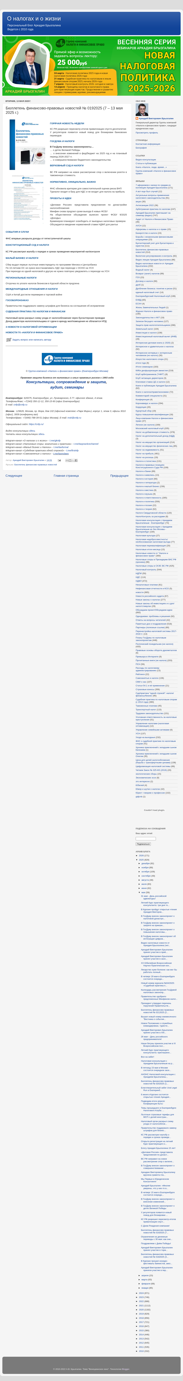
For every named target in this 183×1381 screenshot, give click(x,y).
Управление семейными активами (152, 730)
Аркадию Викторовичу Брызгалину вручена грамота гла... (158, 1173)
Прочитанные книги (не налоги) (151, 660)
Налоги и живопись (145, 475)
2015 (141, 1330)
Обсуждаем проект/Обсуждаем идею (154, 610)
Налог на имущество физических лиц (154, 446)
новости (140, 592)
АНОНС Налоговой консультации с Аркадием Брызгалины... (158, 1075)
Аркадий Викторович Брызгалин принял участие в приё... (157, 950)
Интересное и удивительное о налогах (155, 346)
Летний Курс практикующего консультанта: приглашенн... (156, 1051)
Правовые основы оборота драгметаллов (156, 650)
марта (145, 1279)
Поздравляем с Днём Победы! (156, 1243)
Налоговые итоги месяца (148, 549)
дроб (138, 285)
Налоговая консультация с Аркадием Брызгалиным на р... (157, 1062)
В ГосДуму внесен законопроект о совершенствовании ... (158, 1166)
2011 (141, 1347)
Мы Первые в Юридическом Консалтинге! (155, 1180)
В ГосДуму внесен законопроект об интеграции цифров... (158, 937)
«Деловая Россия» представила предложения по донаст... (157, 1153)
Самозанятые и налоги (147, 678)
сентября (146, 876)
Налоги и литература (146, 482)
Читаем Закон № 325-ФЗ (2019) (151, 770)
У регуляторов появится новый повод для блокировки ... (156, 1213)
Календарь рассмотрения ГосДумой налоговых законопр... (159, 991)
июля (144, 884)
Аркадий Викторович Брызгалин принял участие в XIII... (157, 1031)
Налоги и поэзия (144, 505)
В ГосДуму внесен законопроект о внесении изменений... (158, 1200)
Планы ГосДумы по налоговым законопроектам (151, 639)
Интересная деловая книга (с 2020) (153, 343)
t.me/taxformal (60, 447)
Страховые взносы (145, 689)
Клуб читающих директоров (149, 378)
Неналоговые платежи (147, 585)
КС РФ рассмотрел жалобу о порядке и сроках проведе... (156, 1136)
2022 (141, 1301)
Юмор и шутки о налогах (148, 789)
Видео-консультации (146, 159)
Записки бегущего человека (149, 321)
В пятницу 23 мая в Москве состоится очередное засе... (156, 1069)
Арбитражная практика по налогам (153, 209)
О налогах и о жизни (34, 18)
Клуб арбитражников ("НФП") (150, 374)
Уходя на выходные (145, 737)
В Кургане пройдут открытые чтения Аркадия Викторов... (159, 910)
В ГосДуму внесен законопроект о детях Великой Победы (158, 1207)
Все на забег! (147, 1057)
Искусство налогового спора (150, 359)
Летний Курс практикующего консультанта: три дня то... (155, 903)
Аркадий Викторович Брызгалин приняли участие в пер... (157, 1268)
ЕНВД (139, 300)
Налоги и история (144, 479)
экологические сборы (146, 774)
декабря (146, 863)
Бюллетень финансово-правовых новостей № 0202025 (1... (157, 1082)
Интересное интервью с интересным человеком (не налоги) (154, 354)
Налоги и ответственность (149, 498)
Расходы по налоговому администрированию (147, 669)
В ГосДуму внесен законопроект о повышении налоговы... (158, 930)
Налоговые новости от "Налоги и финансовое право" (152, 554)
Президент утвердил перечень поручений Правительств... (156, 1004)
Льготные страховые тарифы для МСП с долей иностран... (157, 1115)
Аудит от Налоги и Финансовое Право (154, 219)
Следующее (14, 475)
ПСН (138, 664)
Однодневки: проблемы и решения (153, 616)
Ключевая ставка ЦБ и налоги (150, 382)
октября (146, 871)
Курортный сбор (144, 411)
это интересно (143, 781)
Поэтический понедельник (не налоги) (154, 644)
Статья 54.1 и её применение (150, 685)
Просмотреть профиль (147, 132)
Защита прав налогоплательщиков (153, 325)
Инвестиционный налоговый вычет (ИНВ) (156, 336)
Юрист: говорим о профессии (150, 793)
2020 (141, 1309)
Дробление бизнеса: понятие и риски (154, 288)
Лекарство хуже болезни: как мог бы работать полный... (159, 970)
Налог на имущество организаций (152, 442)
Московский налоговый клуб (150, 428)
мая (144, 892)
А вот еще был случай (147, 191)
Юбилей (140, 785)
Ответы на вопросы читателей (151, 620)
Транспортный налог (146, 709)
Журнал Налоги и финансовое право (154, 311)
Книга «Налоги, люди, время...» (151, 167)
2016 (141, 1326)
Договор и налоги (144, 281)
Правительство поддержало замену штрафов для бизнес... (158, 1129)
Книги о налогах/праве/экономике (152, 392)
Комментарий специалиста (149, 396)
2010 (141, 1351)
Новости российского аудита (150, 596)
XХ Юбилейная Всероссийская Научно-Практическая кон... (156, 964)
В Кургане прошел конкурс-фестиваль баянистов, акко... (156, 1262)
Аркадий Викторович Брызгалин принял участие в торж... (157, 1248)
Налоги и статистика (146, 461)
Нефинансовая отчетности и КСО (152, 588)
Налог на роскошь (144, 457)
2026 (141, 855)
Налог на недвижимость (147, 450)
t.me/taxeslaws (61, 453)
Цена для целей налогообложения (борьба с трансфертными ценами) (153, 761)
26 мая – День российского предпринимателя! (154, 1037)
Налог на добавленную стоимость (152, 432)
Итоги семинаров (144, 367)
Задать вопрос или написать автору (28, 339)
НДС (138, 577)
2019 (141, 1314)
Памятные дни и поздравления (151, 624)
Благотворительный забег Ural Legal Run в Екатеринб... (159, 1089)
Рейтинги (140, 674)
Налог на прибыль (145, 453)
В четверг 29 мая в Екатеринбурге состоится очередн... (158, 977)
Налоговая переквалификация (151, 545)
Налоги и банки (143, 471)
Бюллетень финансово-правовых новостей (35, 464)
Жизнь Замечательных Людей (150, 307)
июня (144, 888)
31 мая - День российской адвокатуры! (153, 897)
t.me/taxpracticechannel (86, 444)
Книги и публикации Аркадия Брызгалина (156, 385)
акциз (138, 201)
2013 (141, 1338)
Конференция (142, 399)
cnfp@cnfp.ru (20, 404)
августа (145, 880)
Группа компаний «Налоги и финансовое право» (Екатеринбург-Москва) (68, 371)
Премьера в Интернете (147, 656)
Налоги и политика (145, 501)
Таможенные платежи (146, 706)
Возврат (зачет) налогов (147, 273)
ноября (145, 867)
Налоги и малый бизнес (147, 486)
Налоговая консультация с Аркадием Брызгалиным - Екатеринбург (154, 521)
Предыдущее (119, 475)
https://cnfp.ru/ (36, 424)
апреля (145, 1275)
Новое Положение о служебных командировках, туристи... (156, 1024)
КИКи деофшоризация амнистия (152, 370)
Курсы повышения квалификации (152, 414)
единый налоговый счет (147, 292)
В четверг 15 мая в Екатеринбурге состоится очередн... (158, 1193)
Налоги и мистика (144, 490)
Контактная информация (148, 144)
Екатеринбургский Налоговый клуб (153, 296)
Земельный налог (144, 329)
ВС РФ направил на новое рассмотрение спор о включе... (157, 1160)
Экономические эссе (146, 777)
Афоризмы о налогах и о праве (151, 229)
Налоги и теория (144, 509)
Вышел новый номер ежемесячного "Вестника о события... (158, 1017)
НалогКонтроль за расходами (150, 516)
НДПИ (139, 573)
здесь (32, 431)
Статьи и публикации (146, 163)
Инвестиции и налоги (146, 332)
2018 (141, 1318)
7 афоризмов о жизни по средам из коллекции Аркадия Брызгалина (153, 186)
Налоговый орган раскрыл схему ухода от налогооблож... (157, 1122)
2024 (141, 1293)
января (145, 1288)
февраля (146, 1283)
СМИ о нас (141, 682)
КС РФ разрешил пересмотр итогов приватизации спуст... (158, 1220)
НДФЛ (139, 581)
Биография (141, 148)
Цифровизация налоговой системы (153, 766)
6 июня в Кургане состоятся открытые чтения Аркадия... (156, 1095)
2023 (141, 1297)
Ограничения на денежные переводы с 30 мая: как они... (156, 1238)
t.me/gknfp (55, 440)
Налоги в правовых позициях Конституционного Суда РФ (150, 466)
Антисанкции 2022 (145, 205)
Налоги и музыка (144, 494)
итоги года (141, 363)
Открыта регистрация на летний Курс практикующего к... (157, 1142)
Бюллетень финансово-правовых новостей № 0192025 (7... (157, 1231)
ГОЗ (138, 277)
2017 (141, 1322)
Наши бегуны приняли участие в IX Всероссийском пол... (158, 1044)
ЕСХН (139, 303)
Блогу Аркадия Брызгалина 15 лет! (158, 1148)
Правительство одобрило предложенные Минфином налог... (159, 997)
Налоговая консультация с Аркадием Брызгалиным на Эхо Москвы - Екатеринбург (154, 529)
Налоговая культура (145, 535)
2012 (141, 1343)
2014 (141, 1334)
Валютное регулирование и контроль (154, 256)
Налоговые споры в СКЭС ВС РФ (152, 566)
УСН (138, 733)
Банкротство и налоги (146, 233)
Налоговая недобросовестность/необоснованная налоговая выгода (153, 540)
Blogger (125, 1369)
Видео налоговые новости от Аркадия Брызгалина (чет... (155, 944)
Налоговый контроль (146, 569)
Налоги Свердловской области (151, 513)
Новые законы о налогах (148, 600)
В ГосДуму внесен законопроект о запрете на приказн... (158, 924)
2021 (141, 1305)
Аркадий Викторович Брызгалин (156, 118)
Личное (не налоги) (145, 425)
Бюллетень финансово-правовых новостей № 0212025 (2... (157, 1011)
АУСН (139, 225)
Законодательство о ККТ (148, 317)
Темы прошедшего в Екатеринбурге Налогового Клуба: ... (158, 1109)
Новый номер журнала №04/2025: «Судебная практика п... (158, 984)
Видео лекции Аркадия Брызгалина (153, 260)
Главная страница (66, 475)
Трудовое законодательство (149, 713)
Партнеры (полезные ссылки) (150, 627)
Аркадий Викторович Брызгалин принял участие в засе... (157, 957)
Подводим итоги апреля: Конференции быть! (153, 1102)
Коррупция (141, 407)
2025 (141, 860)
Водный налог (143, 270)
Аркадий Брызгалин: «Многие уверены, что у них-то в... (155, 1186)
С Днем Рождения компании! (155, 1226)
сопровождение (71, 382)
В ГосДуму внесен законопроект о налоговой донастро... (158, 917)
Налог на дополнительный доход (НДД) (155, 436)
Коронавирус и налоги (147, 403)
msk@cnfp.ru (74, 417)
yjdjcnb (139, 796)
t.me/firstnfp (72, 450)
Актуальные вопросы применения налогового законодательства (152, 196)
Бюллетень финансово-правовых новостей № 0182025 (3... (157, 1255)
